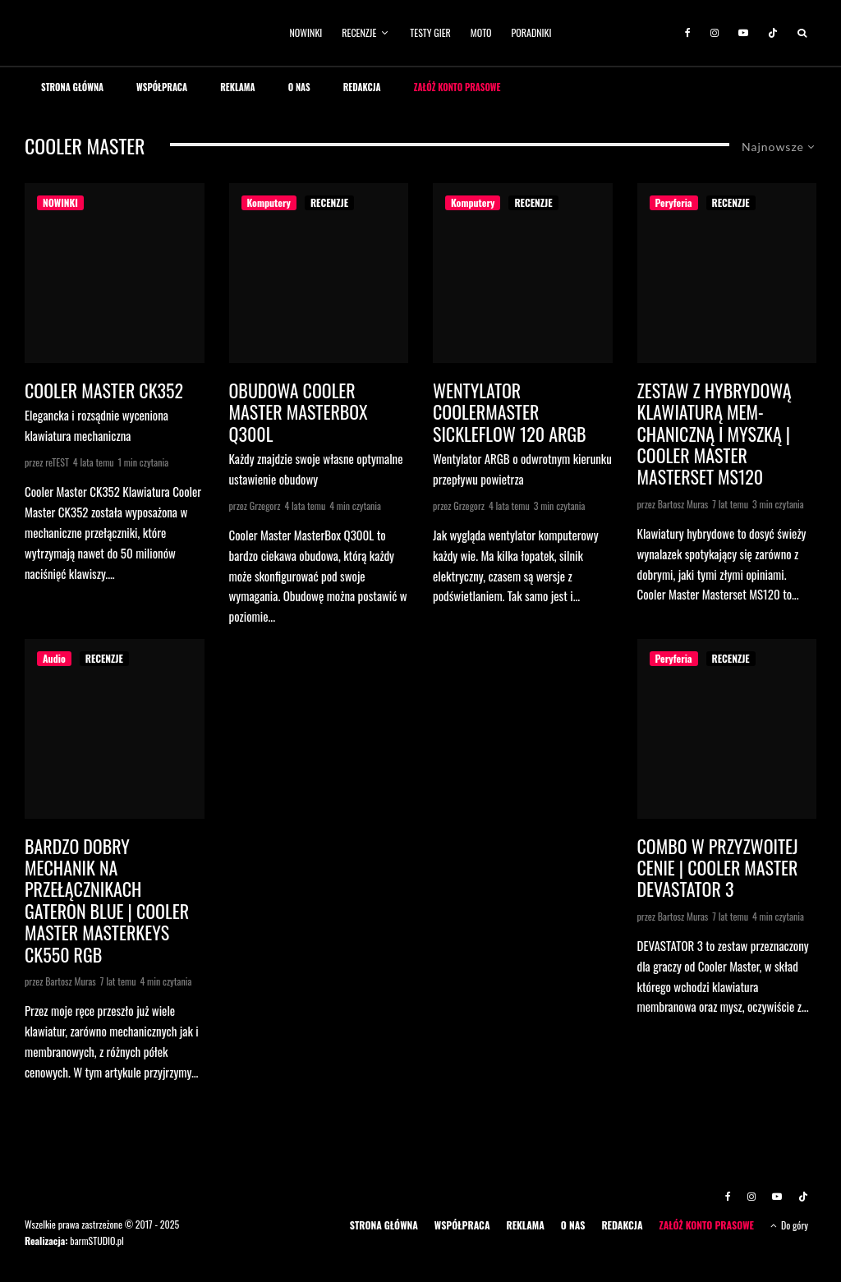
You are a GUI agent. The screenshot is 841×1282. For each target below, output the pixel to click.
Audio (54, 658)
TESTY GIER (430, 32)
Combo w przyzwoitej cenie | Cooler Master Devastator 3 (717, 867)
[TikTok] (773, 33)
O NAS (299, 87)
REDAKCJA (362, 87)
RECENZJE (359, 32)
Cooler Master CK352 (104, 390)
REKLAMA (237, 87)
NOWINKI (306, 32)
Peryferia (673, 202)
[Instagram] (714, 33)
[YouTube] (743, 33)
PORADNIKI (532, 32)
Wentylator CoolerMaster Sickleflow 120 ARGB (509, 411)
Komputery (269, 202)
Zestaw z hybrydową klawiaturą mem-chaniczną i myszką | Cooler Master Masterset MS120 (714, 433)
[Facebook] (688, 33)
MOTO (481, 32)
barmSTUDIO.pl (96, 1241)
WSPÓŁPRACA (161, 87)
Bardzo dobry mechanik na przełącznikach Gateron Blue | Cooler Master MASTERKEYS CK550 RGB (107, 900)
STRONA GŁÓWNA (72, 87)
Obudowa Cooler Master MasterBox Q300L (298, 411)
